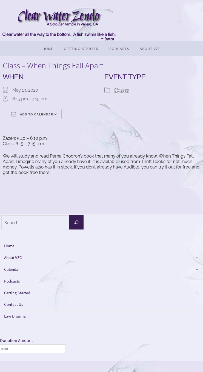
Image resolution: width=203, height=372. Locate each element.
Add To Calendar (32, 114)
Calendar (13, 273)
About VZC (15, 260)
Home (10, 246)
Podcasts (13, 286)
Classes (121, 90)
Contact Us (15, 313)
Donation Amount (16, 351)
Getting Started (20, 300)
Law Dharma (17, 326)
